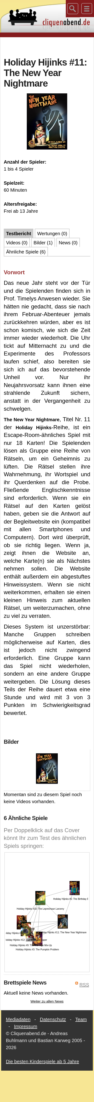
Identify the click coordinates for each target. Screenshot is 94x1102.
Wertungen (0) (52, 233)
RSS (84, 984)
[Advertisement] (47, 46)
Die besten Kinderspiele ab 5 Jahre (42, 1061)
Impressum (25, 1026)
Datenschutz (53, 1019)
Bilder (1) (43, 242)
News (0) (68, 242)
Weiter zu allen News (47, 1001)
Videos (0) (16, 242)
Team (81, 1019)
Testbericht (18, 233)
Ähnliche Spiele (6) (26, 251)
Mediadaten (18, 1019)
